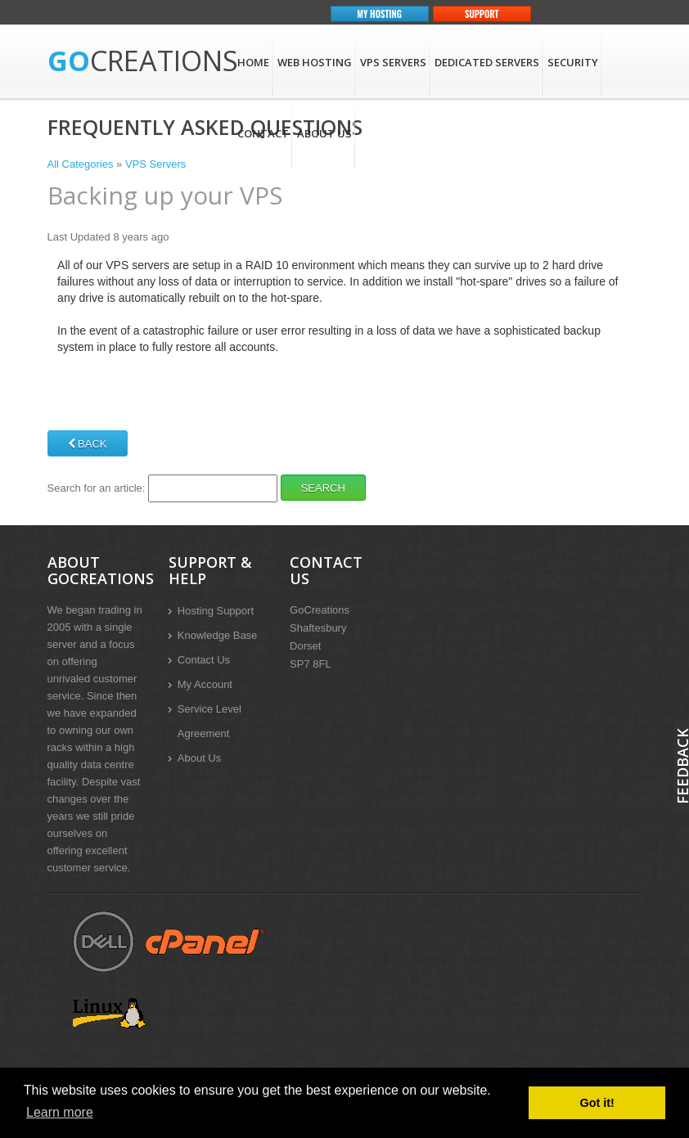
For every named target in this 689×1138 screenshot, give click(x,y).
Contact (263, 133)
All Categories (80, 164)
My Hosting (379, 13)
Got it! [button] (597, 1102)
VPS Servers (393, 62)
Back (87, 444)
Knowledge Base (218, 635)
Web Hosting (314, 62)
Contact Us (204, 660)
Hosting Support (216, 611)
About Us (324, 133)
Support (482, 13)
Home (253, 62)
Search (323, 488)
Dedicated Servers (487, 62)
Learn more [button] (59, 1112)
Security (572, 62)
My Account (205, 684)
